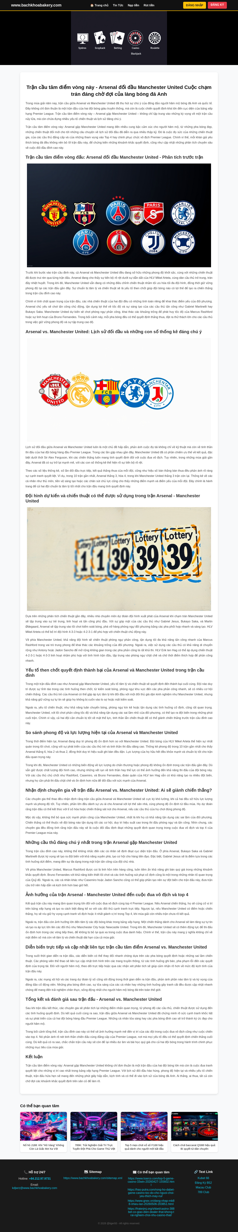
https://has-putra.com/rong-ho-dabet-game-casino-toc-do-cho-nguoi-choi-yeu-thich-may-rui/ (151, 1193)
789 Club (203, 1192)
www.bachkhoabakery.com (36, 5)
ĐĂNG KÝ (217, 4)
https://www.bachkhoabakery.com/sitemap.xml (92, 1178)
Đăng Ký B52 (203, 1182)
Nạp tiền (133, 5)
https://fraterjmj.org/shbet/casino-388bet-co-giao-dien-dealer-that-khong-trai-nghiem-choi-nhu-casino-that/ (151, 1212)
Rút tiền (149, 5)
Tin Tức (118, 5)
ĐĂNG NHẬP (194, 5)
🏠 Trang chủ (99, 5)
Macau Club (203, 1187)
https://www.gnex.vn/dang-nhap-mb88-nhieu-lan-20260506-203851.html (151, 1202)
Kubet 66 (203, 1178)
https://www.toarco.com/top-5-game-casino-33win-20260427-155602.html (151, 1181)
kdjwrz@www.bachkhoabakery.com (34, 1187)
